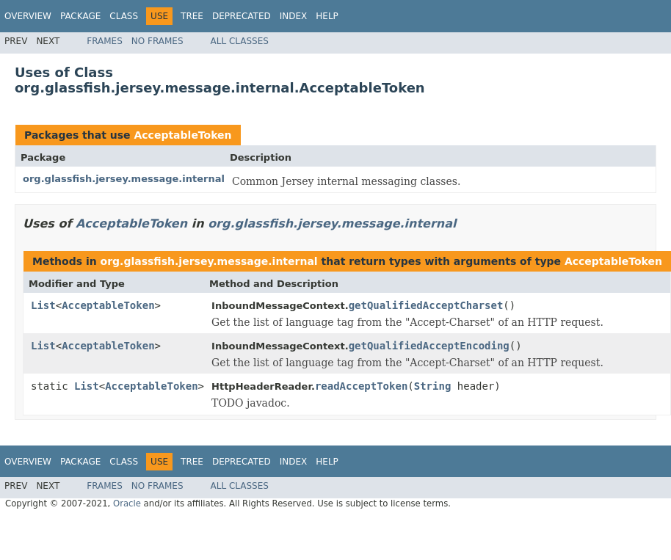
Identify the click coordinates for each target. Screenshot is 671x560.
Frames (105, 41)
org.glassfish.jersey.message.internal (124, 178)
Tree (192, 16)
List (43, 305)
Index (294, 16)
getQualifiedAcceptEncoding (429, 346)
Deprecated (241, 16)
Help (327, 16)
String (432, 386)
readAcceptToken (361, 386)
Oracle (127, 503)
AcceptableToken (182, 135)
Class (123, 16)
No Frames (157, 41)
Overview (27, 16)
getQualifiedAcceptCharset (426, 305)
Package (80, 16)
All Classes (240, 41)
